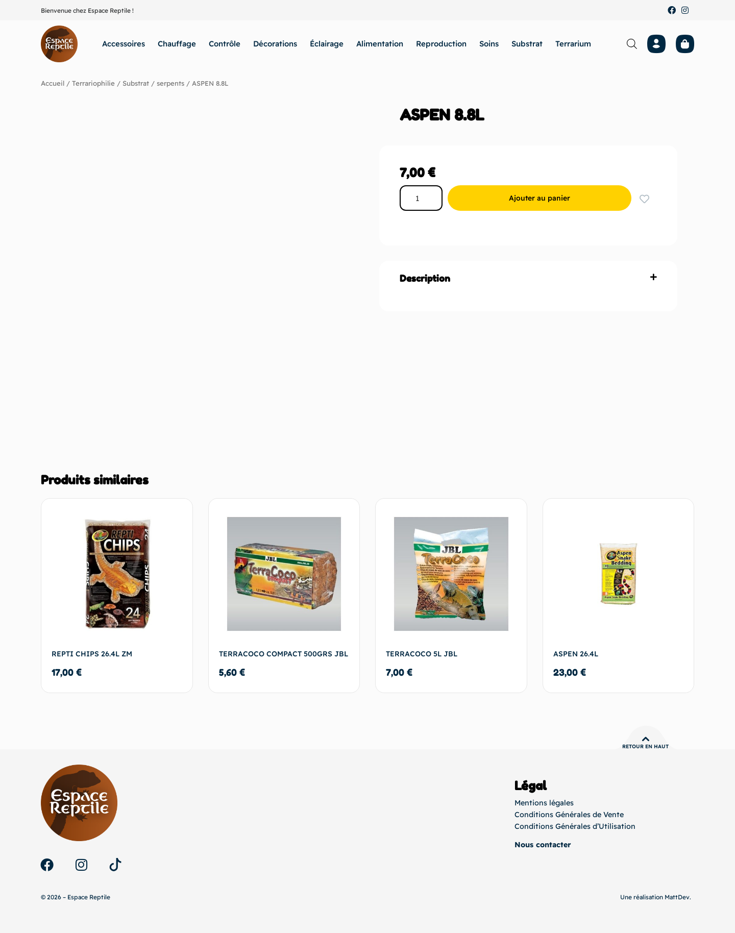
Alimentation (379, 43)
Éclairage (327, 43)
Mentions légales (543, 803)
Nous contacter (542, 844)
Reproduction (441, 43)
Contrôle (224, 43)
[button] (528, 278)
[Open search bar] (632, 43)
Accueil (52, 83)
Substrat (527, 43)
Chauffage (177, 43)
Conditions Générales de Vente (567, 814)
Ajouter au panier (543, 198)
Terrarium (573, 43)
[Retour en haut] (645, 739)
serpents (170, 83)
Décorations (275, 43)
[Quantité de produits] (425, 198)
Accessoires (123, 43)
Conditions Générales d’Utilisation (572, 825)
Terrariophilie (93, 83)
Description (425, 278)
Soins (489, 43)
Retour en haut (645, 746)
